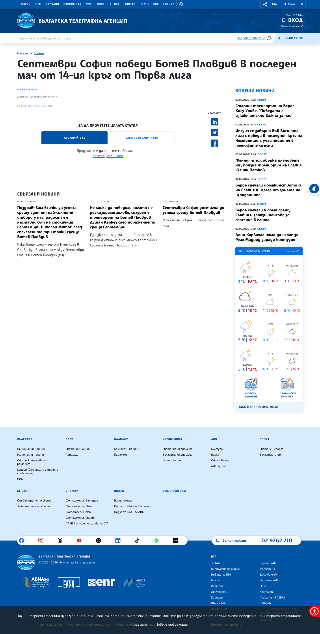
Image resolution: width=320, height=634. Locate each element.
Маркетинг (267, 569)
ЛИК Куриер (219, 466)
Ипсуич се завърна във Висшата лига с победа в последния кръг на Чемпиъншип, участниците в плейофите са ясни (268, 138)
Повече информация (172, 624)
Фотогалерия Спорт (80, 518)
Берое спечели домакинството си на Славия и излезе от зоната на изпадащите (269, 190)
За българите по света (33, 506)
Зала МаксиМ (268, 574)
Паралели (72, 455)
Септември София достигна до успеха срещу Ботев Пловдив (193, 210)
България (23, 4)
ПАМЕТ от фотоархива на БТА (87, 523)
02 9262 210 (276, 540)
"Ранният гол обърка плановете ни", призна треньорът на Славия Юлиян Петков (268, 165)
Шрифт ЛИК (268, 563)
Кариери (217, 597)
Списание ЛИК (269, 580)
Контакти (267, 592)
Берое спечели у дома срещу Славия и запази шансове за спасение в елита (262, 215)
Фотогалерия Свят (79, 506)
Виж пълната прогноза (258, 407)
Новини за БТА (221, 574)
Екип (263, 586)
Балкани (52, 4)
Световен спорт (271, 449)
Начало (22, 53)
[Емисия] (279, 38)
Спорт (99, 4)
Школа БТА (218, 603)
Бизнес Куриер (172, 460)
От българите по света (34, 500)
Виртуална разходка (225, 569)
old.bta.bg (266, 603)
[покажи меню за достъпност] (314, 611)
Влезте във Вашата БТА (142, 137)
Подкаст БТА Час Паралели (132, 506)
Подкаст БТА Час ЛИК (129, 512)
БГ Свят (114, 4)
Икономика (72, 4)
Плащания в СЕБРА (272, 597)
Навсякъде (294, 38)
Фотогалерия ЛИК (78, 512)
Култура (217, 449)
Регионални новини (30, 455)
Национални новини (31, 449)
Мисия (215, 580)
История (217, 586)
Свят (38, 4)
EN (301, 4)
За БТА (215, 563)
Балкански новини (126, 449)
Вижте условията (108, 156)
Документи (219, 592)
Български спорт (271, 455)
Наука (215, 455)
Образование (220, 460)
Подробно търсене (251, 38)
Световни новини (78, 449)
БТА (274, 4)
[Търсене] (269, 38)
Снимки (129, 4)
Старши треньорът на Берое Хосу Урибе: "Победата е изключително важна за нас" (264, 110)
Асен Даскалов (27, 89)
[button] (181, 4)
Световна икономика (177, 449)
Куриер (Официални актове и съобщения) (37, 471)
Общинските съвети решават (32, 462)
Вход (295, 20)
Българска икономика (177, 455)
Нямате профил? (292, 26)
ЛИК (88, 4)
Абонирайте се (74, 137)
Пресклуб (288, 4)
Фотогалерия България (82, 500)
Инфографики (163, 4)
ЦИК (20, 479)
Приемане (139, 624)
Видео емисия (123, 500)
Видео (144, 4)
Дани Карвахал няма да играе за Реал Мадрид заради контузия (266, 237)
